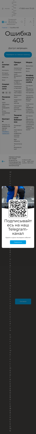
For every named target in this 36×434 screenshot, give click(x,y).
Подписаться (18, 242)
